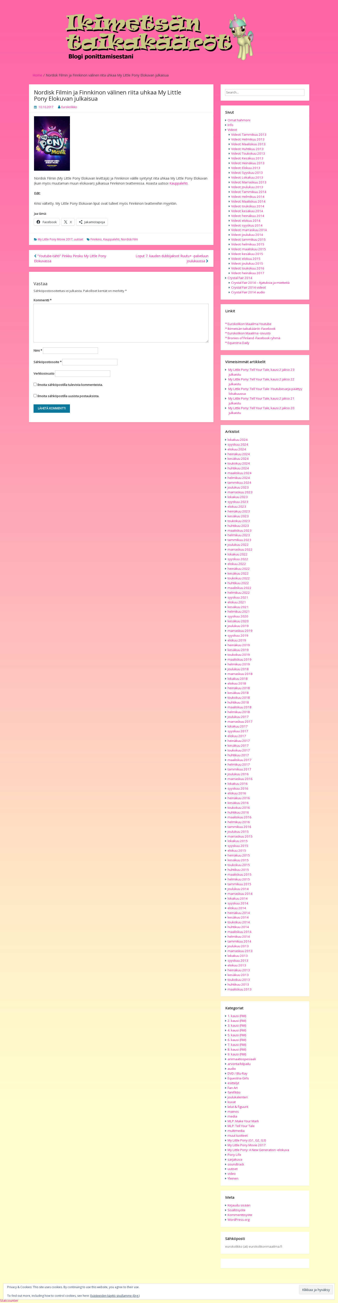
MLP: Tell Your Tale (241, 1126)
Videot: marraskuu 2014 (249, 230)
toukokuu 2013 (239, 979)
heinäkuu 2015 (239, 855)
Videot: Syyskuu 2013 (247, 172)
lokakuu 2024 (238, 439)
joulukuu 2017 (238, 717)
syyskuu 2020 (238, 616)
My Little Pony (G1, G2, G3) (247, 1140)
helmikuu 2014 (239, 936)
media (232, 1116)
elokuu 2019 (237, 640)
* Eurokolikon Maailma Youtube (248, 324)
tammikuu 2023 (239, 540)
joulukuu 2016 (238, 774)
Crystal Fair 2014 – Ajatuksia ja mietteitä (260, 282)
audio (232, 1068)
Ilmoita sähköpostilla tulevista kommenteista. (70, 385)
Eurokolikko (69, 107)
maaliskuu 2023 (240, 530)
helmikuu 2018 (239, 712)
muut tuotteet (238, 1135)
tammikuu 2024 (239, 482)
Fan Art (233, 1088)
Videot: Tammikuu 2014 (248, 192)
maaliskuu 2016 (240, 817)
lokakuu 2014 (238, 898)
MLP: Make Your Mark (243, 1121)
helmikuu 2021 (239, 611)
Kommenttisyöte (240, 1215)
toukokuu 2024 (239, 463)
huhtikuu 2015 (238, 869)
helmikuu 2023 (239, 535)
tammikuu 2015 (239, 884)
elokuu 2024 (237, 449)
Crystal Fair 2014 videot (248, 287)
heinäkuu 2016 (239, 798)
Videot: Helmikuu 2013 (247, 139)
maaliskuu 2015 (240, 874)
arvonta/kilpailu (239, 1064)
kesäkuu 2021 (238, 607)
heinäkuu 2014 (239, 913)
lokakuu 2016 (238, 783)
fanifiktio (234, 1092)
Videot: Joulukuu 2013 (247, 187)
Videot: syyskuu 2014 (247, 225)
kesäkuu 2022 (238, 573)
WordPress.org (239, 1219)
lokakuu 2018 (238, 678)
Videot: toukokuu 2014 (247, 206)
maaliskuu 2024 (240, 473)
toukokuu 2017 (239, 750)
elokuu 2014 (237, 908)
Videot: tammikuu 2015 (248, 239)
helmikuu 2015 (239, 879)
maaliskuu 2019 (240, 659)
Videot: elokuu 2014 (245, 220)
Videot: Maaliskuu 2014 (248, 201)
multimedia (236, 1130)
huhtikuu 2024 (238, 468)
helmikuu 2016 (239, 822)
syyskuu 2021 (238, 597)
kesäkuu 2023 (238, 516)
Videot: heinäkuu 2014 (247, 216)
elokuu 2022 (237, 564)
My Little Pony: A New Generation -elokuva (258, 1150)
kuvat (232, 1102)
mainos (233, 1111)
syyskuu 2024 (238, 444)
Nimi (38, 350)
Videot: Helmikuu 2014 (247, 196)
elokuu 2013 (237, 965)
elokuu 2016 (237, 793)
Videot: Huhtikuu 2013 (247, 149)
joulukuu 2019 (238, 626)
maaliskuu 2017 (240, 760)
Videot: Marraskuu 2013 (248, 182)
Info (230, 125)
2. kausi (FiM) (237, 1020)
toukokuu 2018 (239, 697)
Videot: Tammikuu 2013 (248, 134)
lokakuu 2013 (238, 956)
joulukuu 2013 (238, 946)
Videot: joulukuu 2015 (247, 263)
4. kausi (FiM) (237, 1030)
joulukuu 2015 (238, 831)
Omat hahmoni (239, 120)
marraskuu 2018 (240, 674)
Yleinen (233, 1178)
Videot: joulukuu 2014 (247, 235)
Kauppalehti (178, 183)
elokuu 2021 (237, 602)
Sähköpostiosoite (48, 362)
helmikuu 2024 (239, 478)
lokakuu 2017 (238, 726)
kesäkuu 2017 (238, 745)
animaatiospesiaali (242, 1059)
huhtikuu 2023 (238, 526)
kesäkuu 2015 (238, 860)
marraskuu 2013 (240, 951)
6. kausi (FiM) (237, 1040)
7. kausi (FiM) (237, 1044)
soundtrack (236, 1164)
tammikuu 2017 (239, 769)
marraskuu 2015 (240, 836)
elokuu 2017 (237, 736)
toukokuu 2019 (239, 654)
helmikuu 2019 (239, 664)
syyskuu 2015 (238, 845)
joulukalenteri (238, 1097)
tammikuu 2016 (239, 827)
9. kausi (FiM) (237, 1054)
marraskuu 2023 (240, 492)
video (232, 1173)
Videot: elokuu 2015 (245, 258)
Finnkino (96, 239)
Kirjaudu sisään (239, 1205)
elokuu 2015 (237, 850)
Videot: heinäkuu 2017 (247, 273)
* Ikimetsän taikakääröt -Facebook (250, 328)
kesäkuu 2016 (238, 803)
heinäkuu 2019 (239, 645)
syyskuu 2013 (238, 960)
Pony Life (234, 1154)
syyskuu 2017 (238, 731)
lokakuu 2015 (238, 841)
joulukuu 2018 (238, 669)
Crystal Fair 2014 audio (248, 292)
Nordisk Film (129, 239)
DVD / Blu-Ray (237, 1073)
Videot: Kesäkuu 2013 (247, 158)
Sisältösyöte (237, 1210)
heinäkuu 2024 (239, 454)
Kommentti (43, 300)
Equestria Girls (238, 1078)
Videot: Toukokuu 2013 (248, 153)
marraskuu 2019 (240, 630)
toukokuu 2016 (239, 807)
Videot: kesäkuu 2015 (247, 254)
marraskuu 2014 (240, 893)
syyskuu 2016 (238, 788)
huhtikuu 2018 (238, 702)
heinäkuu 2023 (239, 511)
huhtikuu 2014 (238, 927)
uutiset (78, 239)
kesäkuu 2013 (238, 975)
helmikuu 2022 (239, 592)
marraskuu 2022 (240, 549)
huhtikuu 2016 (238, 812)
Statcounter (9, 1300)
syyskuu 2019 (238, 635)
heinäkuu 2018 (239, 688)
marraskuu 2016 (240, 779)
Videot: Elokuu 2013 (245, 168)
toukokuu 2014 (239, 922)
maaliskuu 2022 (240, 588)
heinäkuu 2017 (239, 741)
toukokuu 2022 (239, 578)
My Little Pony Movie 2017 (55, 239)
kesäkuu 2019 (238, 650)
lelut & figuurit (238, 1107)
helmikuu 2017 (239, 764)
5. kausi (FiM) (237, 1035)
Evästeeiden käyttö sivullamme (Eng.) (115, 1296)
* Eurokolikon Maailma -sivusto (248, 333)
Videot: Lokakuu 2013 (247, 177)
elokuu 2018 (237, 683)
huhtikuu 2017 (238, 755)
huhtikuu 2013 (238, 984)
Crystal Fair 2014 (240, 278)
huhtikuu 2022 (238, 583)
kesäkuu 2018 (238, 693)
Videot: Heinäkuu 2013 (247, 163)
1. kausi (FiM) (237, 1016)
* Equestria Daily (237, 343)
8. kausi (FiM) (237, 1049)
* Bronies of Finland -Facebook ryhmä (252, 338)
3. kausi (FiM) (237, 1025)
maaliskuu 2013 (240, 989)
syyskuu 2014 (238, 903)
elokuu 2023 (237, 506)
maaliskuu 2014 (240, 932)
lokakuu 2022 (238, 554)
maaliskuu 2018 (240, 707)
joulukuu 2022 (238, 544)
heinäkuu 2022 (239, 568)
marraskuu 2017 (240, 721)
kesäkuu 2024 (238, 458)
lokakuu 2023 (238, 497)
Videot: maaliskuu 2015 (248, 249)
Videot (232, 130)
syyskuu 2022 (238, 559)
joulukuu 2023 (238, 487)
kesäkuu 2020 (238, 621)
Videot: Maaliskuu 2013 (248, 144)
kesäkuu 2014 (238, 917)
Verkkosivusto (44, 373)
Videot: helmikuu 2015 (247, 244)
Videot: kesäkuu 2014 (247, 211)
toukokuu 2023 (239, 521)
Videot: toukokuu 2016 (247, 268)
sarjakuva (235, 1159)
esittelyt (233, 1083)
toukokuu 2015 (239, 865)
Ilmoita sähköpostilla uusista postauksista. (68, 396)
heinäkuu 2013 (239, 970)
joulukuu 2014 (238, 889)
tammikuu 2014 (239, 941)
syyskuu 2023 (238, 502)
